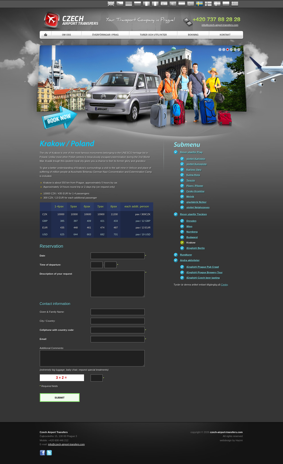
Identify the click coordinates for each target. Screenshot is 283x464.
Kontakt (225, 35)
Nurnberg (192, 231)
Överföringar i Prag (105, 35)
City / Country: (47, 321)
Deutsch (128, 4)
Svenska (199, 4)
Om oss (66, 35)
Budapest (192, 237)
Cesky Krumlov (196, 191)
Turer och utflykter (153, 35)
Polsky (225, 4)
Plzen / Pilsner (195, 185)
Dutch (181, 4)
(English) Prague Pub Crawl (203, 267)
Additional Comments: (52, 348)
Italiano (155, 4)
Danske (217, 4)
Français (146, 4)
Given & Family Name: (52, 312)
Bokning (193, 35)
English (111, 4)
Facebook (42, 453)
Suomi (208, 4)
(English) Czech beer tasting (203, 277)
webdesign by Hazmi (231, 440)
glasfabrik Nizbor (197, 202)
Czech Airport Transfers (69, 20)
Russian (137, 4)
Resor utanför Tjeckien (193, 214)
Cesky (224, 284)
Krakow (191, 242)
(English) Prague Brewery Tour (205, 272)
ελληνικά (234, 4)
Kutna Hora (193, 175)
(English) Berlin (196, 248)
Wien (190, 226)
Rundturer (186, 254)
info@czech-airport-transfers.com (220, 25)
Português (172, 4)
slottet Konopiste (197, 164)
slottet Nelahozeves (198, 207)
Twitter (49, 453)
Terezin (191, 180)
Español (164, 4)
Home (45, 34)
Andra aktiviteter (190, 260)
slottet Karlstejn (196, 158)
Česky (119, 4)
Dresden (192, 221)
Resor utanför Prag (191, 152)
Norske (190, 4)
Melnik (190, 196)
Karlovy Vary (194, 169)
